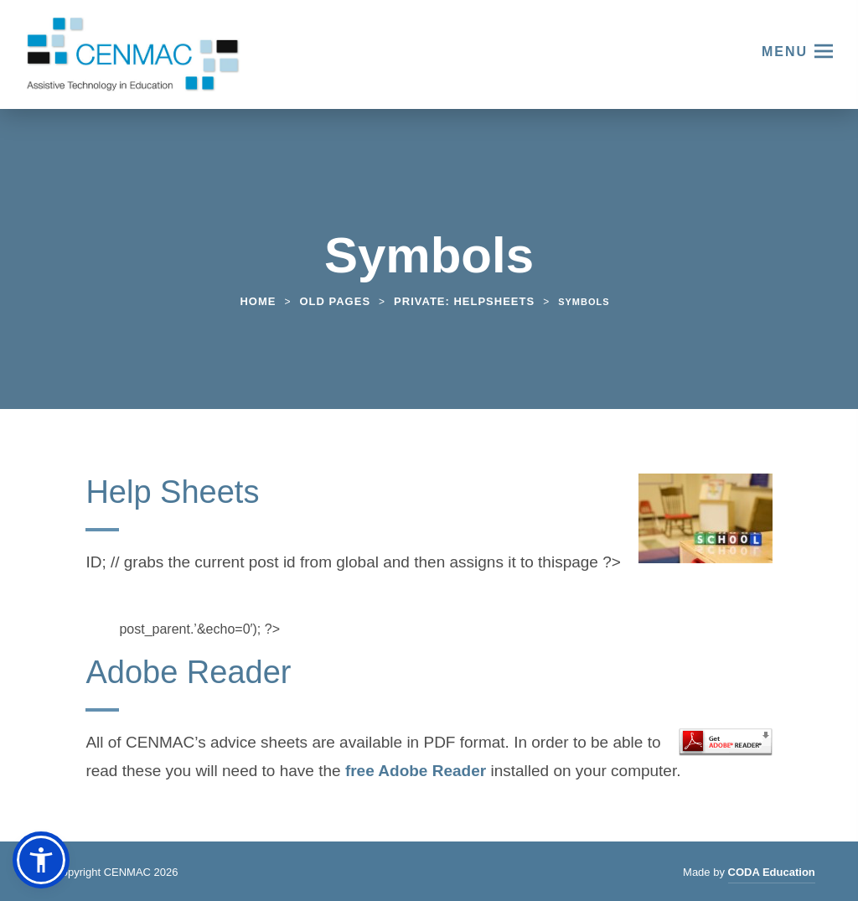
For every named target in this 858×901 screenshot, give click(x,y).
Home (258, 301)
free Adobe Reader (415, 773)
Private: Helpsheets (464, 301)
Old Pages (334, 301)
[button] (41, 860)
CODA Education (771, 874)
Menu (785, 51)
